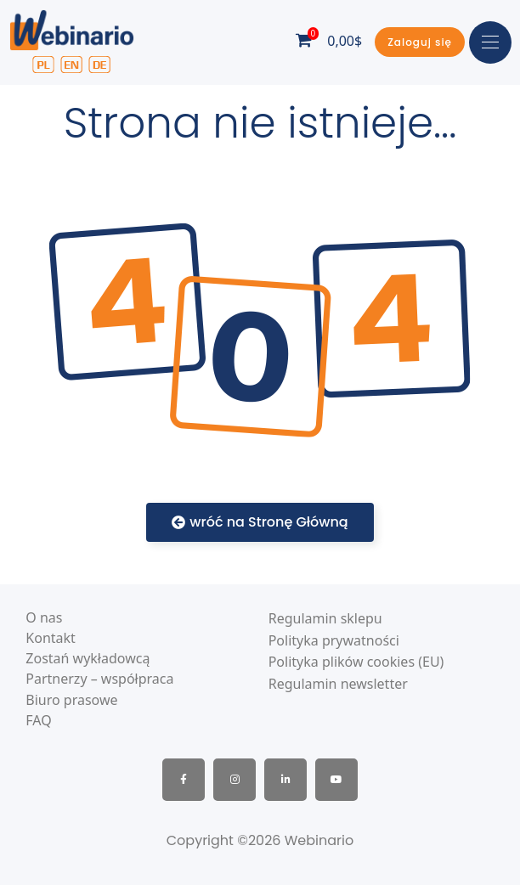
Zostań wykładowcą (87, 659)
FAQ (38, 721)
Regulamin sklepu (325, 619)
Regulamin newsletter (338, 684)
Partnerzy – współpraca (99, 679)
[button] (420, 42)
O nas (43, 618)
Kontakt (50, 638)
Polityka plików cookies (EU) (356, 662)
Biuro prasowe (71, 700)
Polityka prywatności (333, 641)
